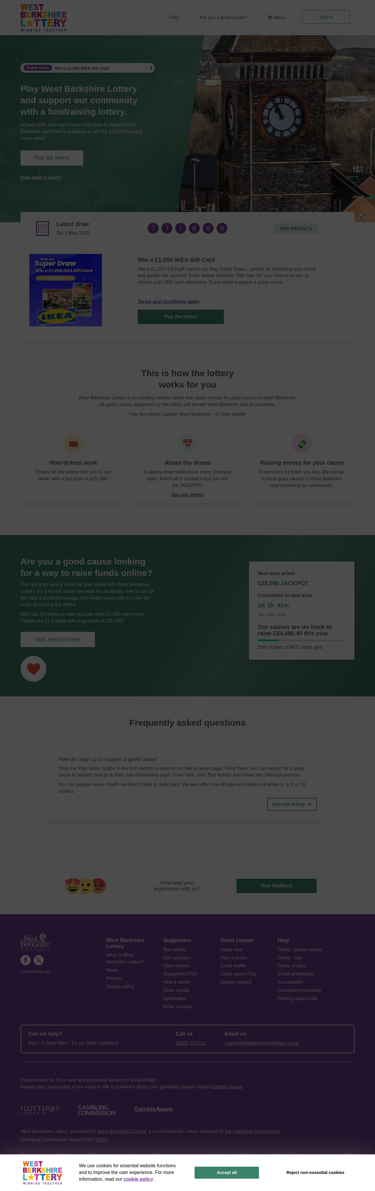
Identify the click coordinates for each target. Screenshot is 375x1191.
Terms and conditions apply (169, 301)
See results (296, 228)
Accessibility (290, 982)
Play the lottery (51, 158)
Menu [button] (276, 17)
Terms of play (292, 965)
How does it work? (41, 177)
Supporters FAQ (180, 973)
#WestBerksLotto (36, 971)
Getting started (236, 982)
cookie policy (138, 1179)
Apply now (231, 949)
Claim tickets (176, 965)
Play (174, 17)
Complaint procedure (299, 990)
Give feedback (277, 885)
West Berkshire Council (122, 1131)
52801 (102, 1139)
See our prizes (187, 494)
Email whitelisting (296, 973)
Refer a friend (177, 1006)
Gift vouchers (177, 957)
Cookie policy (120, 986)
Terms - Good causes (300, 949)
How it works (176, 982)
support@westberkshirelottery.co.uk (262, 1043)
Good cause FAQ (239, 973)
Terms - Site (290, 957)
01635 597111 (190, 1043)
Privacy (114, 978)
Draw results (176, 990)
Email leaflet (233, 965)
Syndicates (174, 998)
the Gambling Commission (252, 1131)
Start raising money (58, 639)
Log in (326, 16)
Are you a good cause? (223, 17)
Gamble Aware (227, 1086)
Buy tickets (174, 949)
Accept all (227, 1172)
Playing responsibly (298, 998)
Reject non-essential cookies (316, 1172)
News (112, 970)
